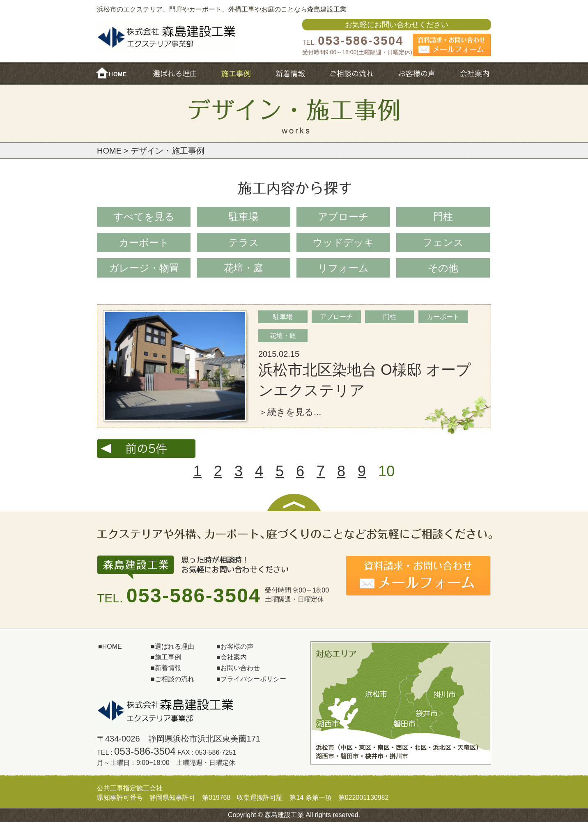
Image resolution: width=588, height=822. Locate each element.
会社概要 (473, 72)
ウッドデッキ (343, 242)
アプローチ (343, 216)
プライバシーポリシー (253, 678)
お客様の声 (417, 72)
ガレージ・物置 (144, 267)
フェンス (443, 242)
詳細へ (294, 369)
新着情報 (291, 72)
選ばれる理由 (174, 72)
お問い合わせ (240, 667)
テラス (243, 242)
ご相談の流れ (353, 72)
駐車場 (243, 216)
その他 (443, 267)
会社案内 (233, 657)
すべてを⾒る (144, 216)
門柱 (443, 216)
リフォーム (343, 267)
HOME (114, 72)
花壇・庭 (243, 267)
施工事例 (236, 72)
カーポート (144, 242)
